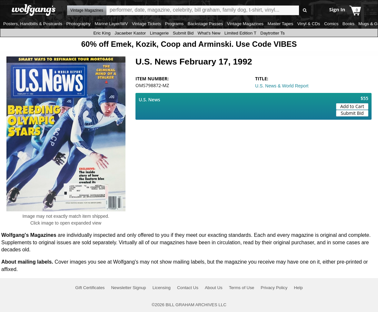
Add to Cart (352, 106)
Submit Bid (183, 33)
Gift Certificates (89, 287)
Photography (78, 23)
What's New (209, 33)
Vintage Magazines (245, 23)
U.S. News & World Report (281, 85)
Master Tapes (280, 23)
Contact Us (187, 287)
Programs (174, 23)
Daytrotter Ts (272, 33)
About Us (214, 287)
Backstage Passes (205, 23)
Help (298, 287)
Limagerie (159, 33)
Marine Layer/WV (111, 23)
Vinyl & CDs (308, 23)
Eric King (101, 33)
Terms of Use (241, 287)
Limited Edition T (240, 33)
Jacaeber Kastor (130, 33)
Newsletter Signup (128, 287)
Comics (331, 23)
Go (305, 10)
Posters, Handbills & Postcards (32, 23)
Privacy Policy (274, 287)
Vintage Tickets (146, 23)
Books (348, 23)
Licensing (162, 287)
